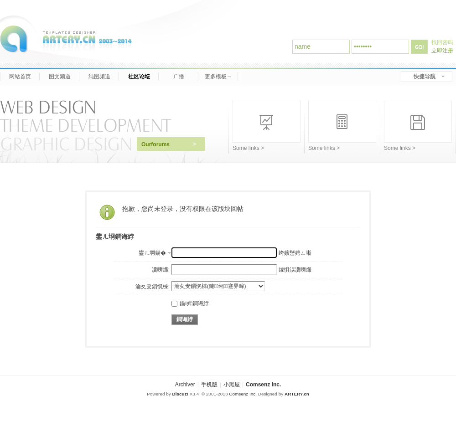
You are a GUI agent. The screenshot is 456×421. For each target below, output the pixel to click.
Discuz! (180, 393)
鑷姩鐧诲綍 (190, 303)
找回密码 (442, 42)
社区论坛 (139, 76)
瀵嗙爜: (161, 270)
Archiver (185, 384)
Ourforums (168, 144)
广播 (178, 76)
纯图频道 (99, 76)
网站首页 (20, 76)
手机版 (209, 384)
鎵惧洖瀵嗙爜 (295, 270)
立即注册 (442, 50)
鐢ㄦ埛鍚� (152, 253)
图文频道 (59, 76)
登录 (419, 47)
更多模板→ (218, 76)
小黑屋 (231, 384)
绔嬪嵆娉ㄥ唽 (295, 253)
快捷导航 (424, 76)
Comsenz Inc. (263, 384)
